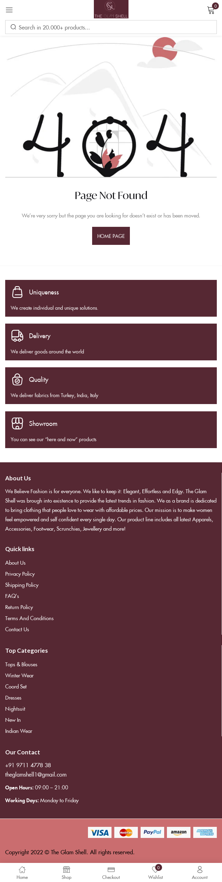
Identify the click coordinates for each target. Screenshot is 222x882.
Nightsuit (15, 708)
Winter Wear (19, 675)
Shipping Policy (21, 584)
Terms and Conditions (29, 618)
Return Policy (19, 606)
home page (111, 235)
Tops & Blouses (21, 664)
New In (13, 719)
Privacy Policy (20, 573)
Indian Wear (18, 730)
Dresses (13, 697)
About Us (15, 562)
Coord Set (16, 686)
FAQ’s (12, 595)
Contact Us (17, 629)
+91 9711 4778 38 (28, 765)
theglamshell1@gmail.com (35, 774)
